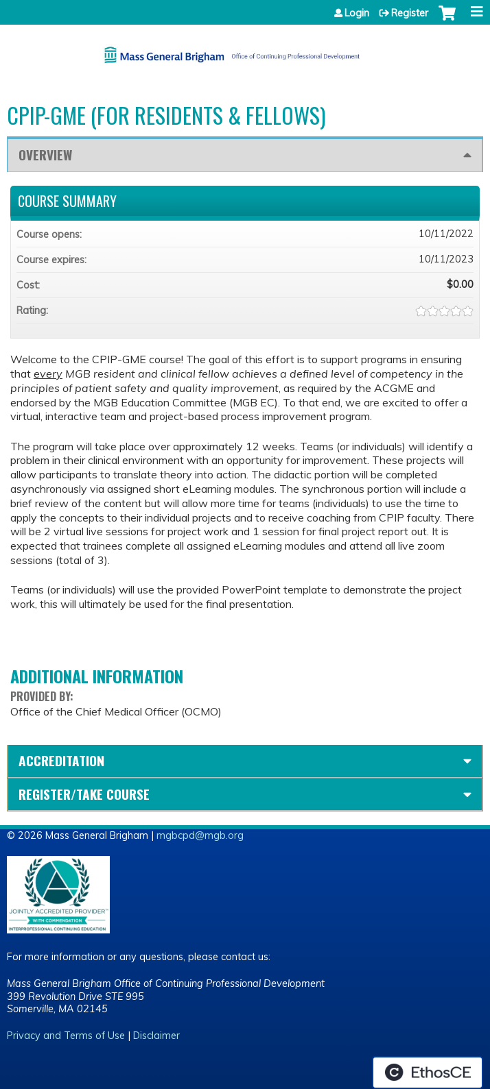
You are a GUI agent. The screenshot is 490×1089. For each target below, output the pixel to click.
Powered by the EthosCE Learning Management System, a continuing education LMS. (427, 1072)
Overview (45, 154)
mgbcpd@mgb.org (200, 835)
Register (409, 13)
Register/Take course (84, 794)
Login (357, 13)
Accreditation (61, 760)
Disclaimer (156, 1035)
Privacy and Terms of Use (66, 1035)
